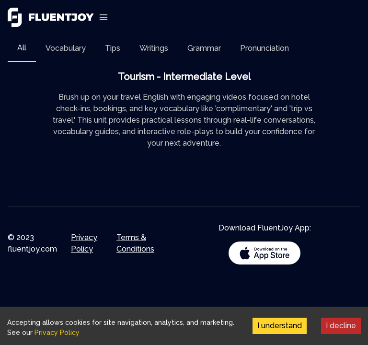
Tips (112, 48)
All (21, 47)
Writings (153, 48)
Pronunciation (264, 48)
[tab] (22, 48)
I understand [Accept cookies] (279, 325)
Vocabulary (66, 48)
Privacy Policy (84, 243)
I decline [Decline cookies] (341, 325)
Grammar (204, 48)
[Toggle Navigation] (103, 17)
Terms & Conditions (135, 243)
